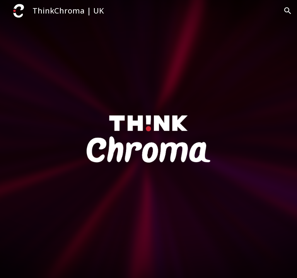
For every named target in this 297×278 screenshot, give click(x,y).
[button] (287, 11)
